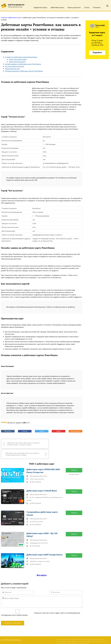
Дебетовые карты (57, 7)
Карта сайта (5, 640)
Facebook (25, 431)
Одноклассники (75, 431)
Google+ (58, 431)
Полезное (96, 7)
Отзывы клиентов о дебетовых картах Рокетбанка (24, 71)
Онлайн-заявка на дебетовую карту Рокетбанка (23, 64)
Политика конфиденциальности (11, 637)
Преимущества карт (12, 69)
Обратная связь (6, 634)
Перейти (74, 459)
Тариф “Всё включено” (17, 62)
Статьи (86, 7)
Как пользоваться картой (14, 66)
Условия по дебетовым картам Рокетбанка (21, 57)
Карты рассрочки (74, 7)
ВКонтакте (8, 431)
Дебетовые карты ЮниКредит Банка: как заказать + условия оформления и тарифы (60, 443)
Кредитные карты (40, 7)
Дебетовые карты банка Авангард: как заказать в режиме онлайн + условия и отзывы (20, 443)
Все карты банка (74, 463)
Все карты (42, 564)
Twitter (42, 431)
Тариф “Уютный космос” (18, 59)
